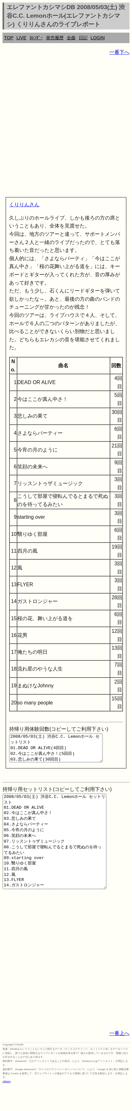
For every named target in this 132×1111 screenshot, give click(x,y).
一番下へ (119, 52)
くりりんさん (24, 204)
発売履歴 (55, 37)
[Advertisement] (66, 127)
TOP (8, 37)
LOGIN (98, 37)
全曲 (71, 37)
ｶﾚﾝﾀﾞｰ (36, 37)
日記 (83, 37)
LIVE (21, 37)
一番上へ (119, 1058)
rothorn (6, 1106)
